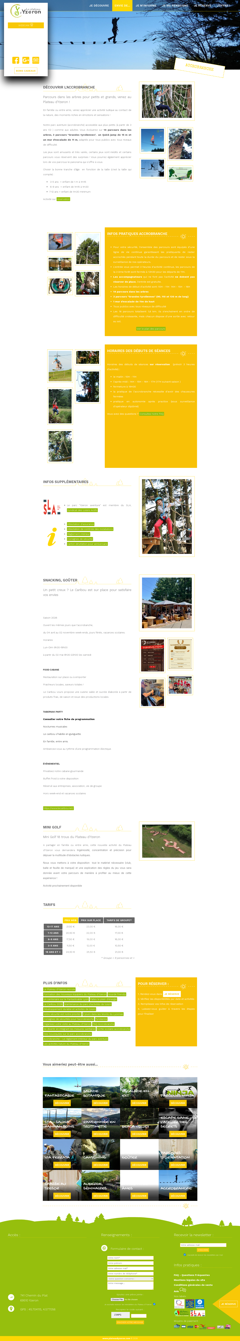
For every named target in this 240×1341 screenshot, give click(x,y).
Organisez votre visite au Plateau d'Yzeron (67, 1024)
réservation (63, 199)
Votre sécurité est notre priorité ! (62, 1014)
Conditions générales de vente (193, 1284)
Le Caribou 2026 (53, 1004)
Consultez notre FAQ (152, 413)
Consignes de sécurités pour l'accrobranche (69, 1019)
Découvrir (62, 1103)
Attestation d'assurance (80, 524)
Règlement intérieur (78, 534)
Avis (180, 1291)
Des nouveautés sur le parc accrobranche (67, 1033)
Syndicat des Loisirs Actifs (82, 510)
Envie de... (122, 5)
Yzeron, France (26, 42)
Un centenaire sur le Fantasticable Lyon (66, 999)
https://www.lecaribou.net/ (58, 808)
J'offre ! (223, 5)
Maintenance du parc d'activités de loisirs (87, 1004)
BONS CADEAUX (26, 70)
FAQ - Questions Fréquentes (192, 1275)
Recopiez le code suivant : (130, 1309)
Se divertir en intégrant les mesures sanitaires (69, 1028)
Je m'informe (146, 5)
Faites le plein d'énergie (103, 999)
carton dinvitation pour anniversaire (87, 543)
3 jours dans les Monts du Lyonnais (103, 1014)
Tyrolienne (101, 1019)
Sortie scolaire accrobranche (113, 1028)
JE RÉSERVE (172, 994)
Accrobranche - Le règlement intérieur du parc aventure (76, 1038)
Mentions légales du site (189, 1280)
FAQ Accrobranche (103, 1024)
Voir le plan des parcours (151, 328)
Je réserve (202, 5)
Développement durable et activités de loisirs (70, 1009)
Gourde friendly (117, 994)
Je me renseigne (175, 5)
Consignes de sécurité (80, 538)
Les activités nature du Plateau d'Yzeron (66, 1043)
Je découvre (99, 5)
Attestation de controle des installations (90, 529)
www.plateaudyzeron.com (116, 1338)
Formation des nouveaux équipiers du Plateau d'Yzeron (75, 994)
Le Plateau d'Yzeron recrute (59, 989)
